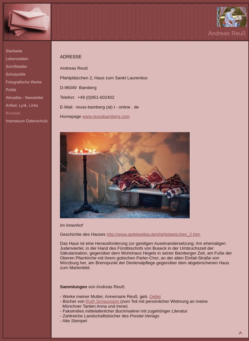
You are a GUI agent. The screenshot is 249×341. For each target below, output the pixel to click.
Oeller (155, 296)
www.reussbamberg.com (106, 116)
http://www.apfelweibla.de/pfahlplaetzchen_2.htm (153, 234)
